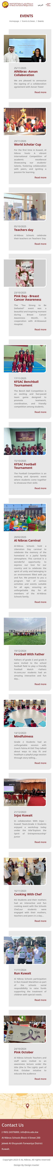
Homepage (14, 21)
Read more (40, 92)
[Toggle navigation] (48, 4)
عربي (41, 4)
